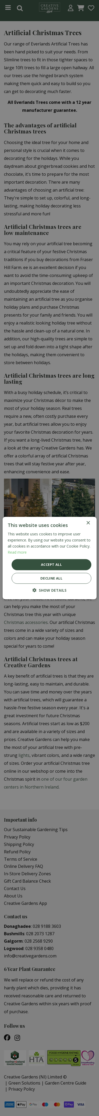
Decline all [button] (51, 578)
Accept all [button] (51, 564)
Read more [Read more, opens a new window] (17, 552)
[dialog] (49, 558)
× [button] (88, 523)
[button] (49, 590)
